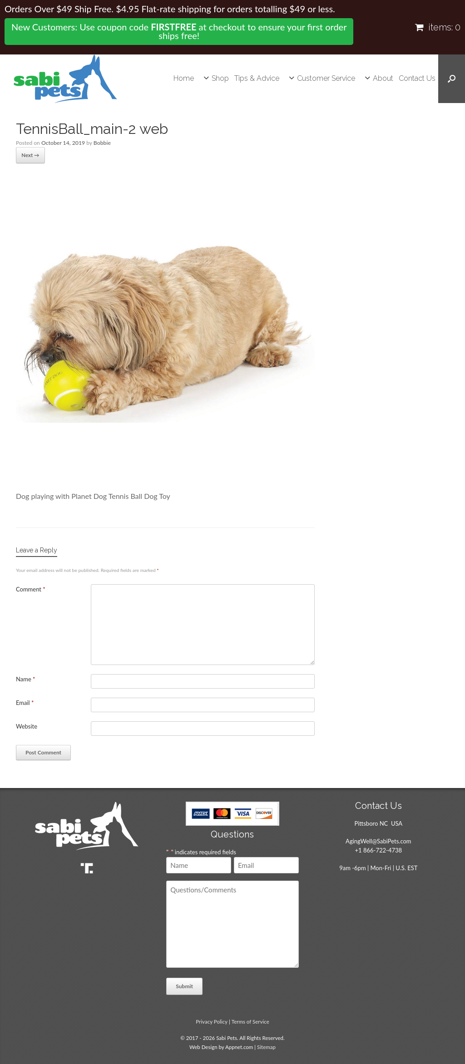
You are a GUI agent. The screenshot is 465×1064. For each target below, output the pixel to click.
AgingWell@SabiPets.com (378, 840)
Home (183, 78)
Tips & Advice (256, 78)
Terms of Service (250, 1021)
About (383, 78)
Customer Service (326, 78)
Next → (29, 155)
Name (25, 678)
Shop (220, 78)
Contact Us (417, 78)
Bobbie (101, 142)
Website (26, 725)
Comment (30, 588)
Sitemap (266, 1046)
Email (25, 701)
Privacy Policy (212, 1021)
